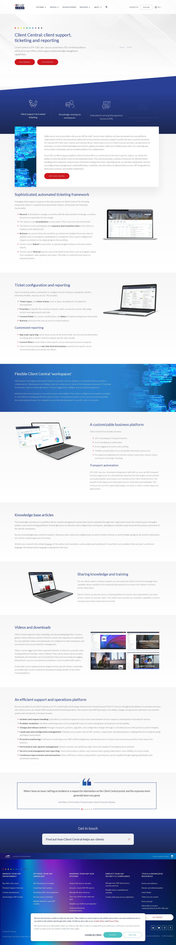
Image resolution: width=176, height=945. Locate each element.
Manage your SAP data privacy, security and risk (117, 884)
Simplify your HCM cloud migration (83, 904)
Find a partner (147, 901)
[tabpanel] (87, 797)
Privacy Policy (113, 921)
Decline (132, 935)
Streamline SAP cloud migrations (46, 892)
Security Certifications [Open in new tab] (153, 936)
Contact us (133, 7)
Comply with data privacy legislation (119, 897)
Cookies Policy (99, 921)
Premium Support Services (13, 888)
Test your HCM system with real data (81, 898)
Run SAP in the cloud (11, 883)
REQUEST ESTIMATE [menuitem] (69, 7)
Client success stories (150, 897)
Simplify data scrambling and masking (116, 891)
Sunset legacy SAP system (13, 897)
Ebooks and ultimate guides (152, 888)
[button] (157, 7)
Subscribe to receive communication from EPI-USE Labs (155, 907)
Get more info (48, 62)
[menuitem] (41, 7)
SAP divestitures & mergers (43, 883)
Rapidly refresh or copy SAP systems (44, 902)
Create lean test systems (42, 888)
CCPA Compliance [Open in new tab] (167, 936)
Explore (146, 7)
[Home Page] (20, 7)
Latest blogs (146, 892)
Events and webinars (150, 883)
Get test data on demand (43, 897)
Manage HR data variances (79, 892)
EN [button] (159, 7)
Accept (112, 935)
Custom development (11, 892)
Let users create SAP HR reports (81, 888)
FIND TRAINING (24, 62)
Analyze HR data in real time (80, 883)
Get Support (158, 917)
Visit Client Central (57, 176)
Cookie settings (93, 935)
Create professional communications (77, 909)
